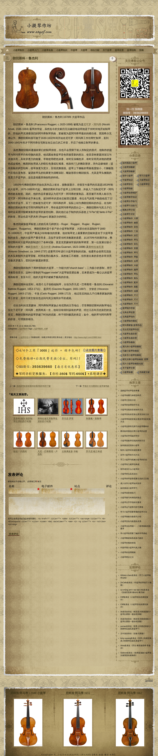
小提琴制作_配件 (130, 282)
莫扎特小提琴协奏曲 (131, 346)
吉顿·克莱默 (139, 633)
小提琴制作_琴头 (130, 274)
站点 (77, 486)
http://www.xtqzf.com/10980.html (87, 337)
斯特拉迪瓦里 (96, 247)
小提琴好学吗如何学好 (129, 436)
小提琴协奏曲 (128, 342)
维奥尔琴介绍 (128, 210)
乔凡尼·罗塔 (67, 418)
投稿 (141, 50)
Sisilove (123, 653)
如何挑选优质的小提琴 (129, 445)
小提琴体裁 (127, 372)
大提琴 (84, 50)
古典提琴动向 (128, 317)
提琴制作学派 (128, 308)
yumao (123, 626)
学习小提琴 (144, 176)
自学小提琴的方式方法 (129, 455)
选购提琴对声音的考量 (129, 391)
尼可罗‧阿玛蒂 (92, 124)
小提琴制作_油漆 (130, 291)
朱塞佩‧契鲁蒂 (93, 418)
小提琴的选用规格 (128, 552)
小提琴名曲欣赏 (129, 338)
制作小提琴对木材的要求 (130, 450)
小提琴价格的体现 (128, 543)
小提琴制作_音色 (130, 227)
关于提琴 (107, 50)
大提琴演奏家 (128, 171)
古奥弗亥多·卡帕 (70, 451)
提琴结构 (131, 50)
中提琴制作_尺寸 (130, 299)
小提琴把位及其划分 (128, 474)
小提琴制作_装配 (130, 287)
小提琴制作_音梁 (130, 248)
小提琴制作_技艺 (130, 235)
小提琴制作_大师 (40, 329)
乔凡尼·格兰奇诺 (94, 451)
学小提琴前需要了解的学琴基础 (133, 533)
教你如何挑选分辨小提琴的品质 (133, 431)
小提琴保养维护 (129, 193)
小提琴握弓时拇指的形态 (130, 498)
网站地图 (86, 755)
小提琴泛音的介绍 (128, 400)
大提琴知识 (144, 180)
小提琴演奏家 (128, 167)
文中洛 (123, 633)
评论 (109, 486)
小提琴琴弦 (144, 184)
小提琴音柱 (127, 184)
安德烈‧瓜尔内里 (41, 247)
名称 (11, 486)
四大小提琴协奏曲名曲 (132, 363)
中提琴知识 (127, 180)
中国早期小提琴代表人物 (130, 548)
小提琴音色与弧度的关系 (130, 521)
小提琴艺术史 (128, 214)
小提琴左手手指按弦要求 (130, 502)
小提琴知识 (61, 50)
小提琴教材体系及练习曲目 (131, 538)
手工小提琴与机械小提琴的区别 (133, 460)
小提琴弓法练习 (129, 205)
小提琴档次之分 (127, 557)
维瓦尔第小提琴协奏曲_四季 (135, 359)
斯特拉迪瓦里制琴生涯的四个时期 (48, 420)
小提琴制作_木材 (130, 265)
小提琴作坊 (24, 337)
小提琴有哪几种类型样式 (130, 395)
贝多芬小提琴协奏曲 (131, 355)
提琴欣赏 (119, 50)
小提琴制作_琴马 (130, 240)
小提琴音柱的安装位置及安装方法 (134, 414)
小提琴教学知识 (129, 197)
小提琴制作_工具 (130, 231)
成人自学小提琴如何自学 (130, 483)
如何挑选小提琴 (129, 163)
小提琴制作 (18, 50)
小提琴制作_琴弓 (130, 252)
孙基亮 (123, 612)
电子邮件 (47, 486)
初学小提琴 (127, 176)
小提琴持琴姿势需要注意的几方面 (134, 479)
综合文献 (95, 50)
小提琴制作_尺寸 (130, 295)
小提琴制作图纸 (129, 321)
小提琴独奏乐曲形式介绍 (130, 516)
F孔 (76, 163)
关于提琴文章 (128, 368)
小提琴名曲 (47, 50)
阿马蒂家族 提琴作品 (132, 325)
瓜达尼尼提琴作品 (130, 329)
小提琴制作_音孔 (130, 244)
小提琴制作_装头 (130, 278)
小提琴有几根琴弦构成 (129, 464)
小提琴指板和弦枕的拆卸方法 (132, 441)
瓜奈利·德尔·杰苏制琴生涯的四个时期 (22, 420)
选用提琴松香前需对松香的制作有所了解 (33, 386)
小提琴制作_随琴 (130, 270)
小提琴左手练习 (129, 201)
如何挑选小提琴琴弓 (128, 488)
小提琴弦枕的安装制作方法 (131, 410)
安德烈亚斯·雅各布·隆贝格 (133, 592)
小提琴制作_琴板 (130, 257)
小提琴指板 (127, 188)
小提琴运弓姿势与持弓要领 (131, 507)
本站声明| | (76, 755)
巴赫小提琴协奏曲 (130, 351)
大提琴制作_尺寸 (130, 304)
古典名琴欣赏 (128, 312)
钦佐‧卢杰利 (20, 451)
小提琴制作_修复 (130, 223)
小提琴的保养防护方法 (129, 405)
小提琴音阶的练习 (128, 493)
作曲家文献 (144, 372)
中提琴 (74, 50)
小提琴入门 (33, 50)
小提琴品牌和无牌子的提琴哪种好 (134, 426)
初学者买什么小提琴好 (129, 469)
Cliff (122, 597)
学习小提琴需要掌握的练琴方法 (133, 512)
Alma (122, 645)
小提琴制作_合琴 (130, 261)
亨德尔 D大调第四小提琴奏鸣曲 (96, 386)
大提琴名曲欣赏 (129, 334)
